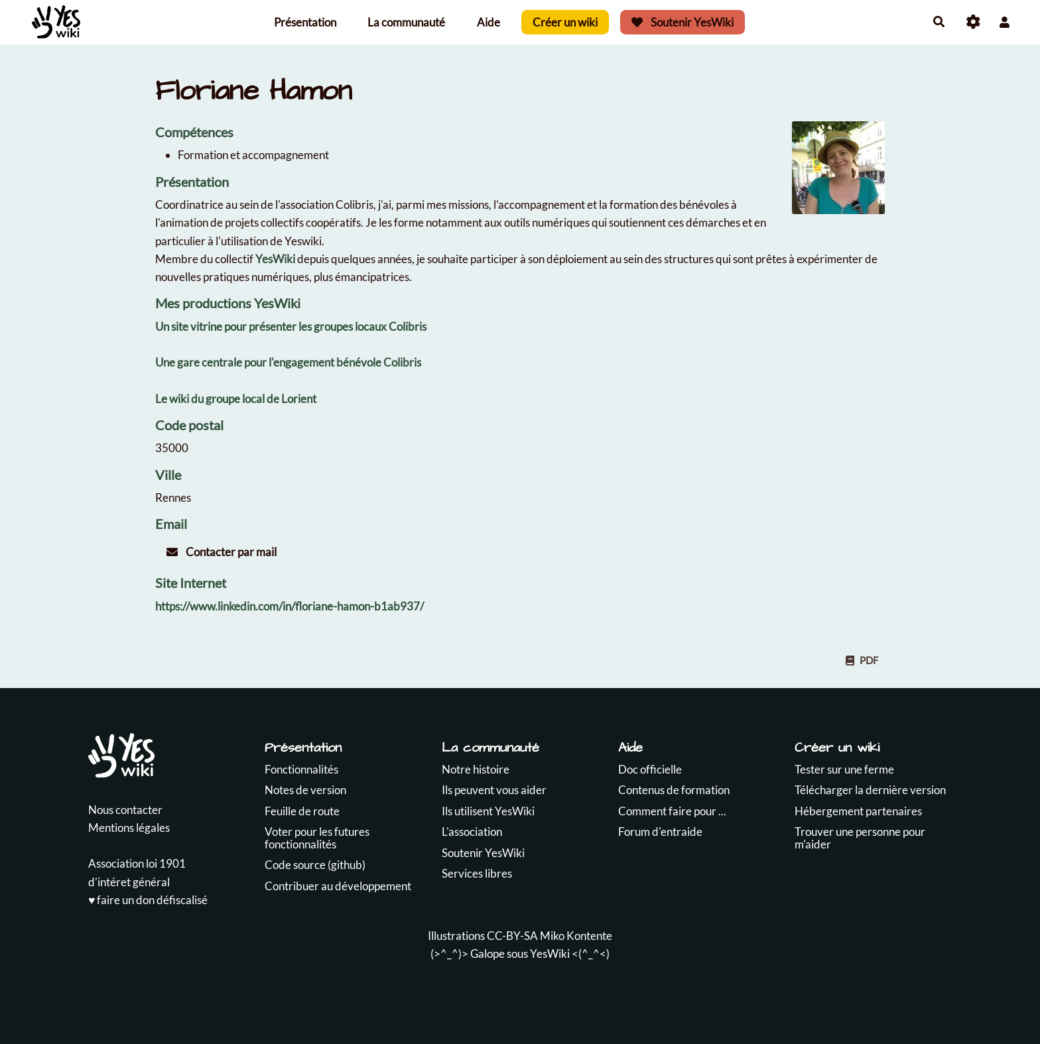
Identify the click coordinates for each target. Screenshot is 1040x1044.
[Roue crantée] (973, 22)
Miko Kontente (576, 936)
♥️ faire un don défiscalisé (148, 900)
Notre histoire (475, 769)
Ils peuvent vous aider (494, 790)
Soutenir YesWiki (682, 22)
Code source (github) (315, 865)
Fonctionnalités (301, 769)
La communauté (406, 22)
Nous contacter (125, 810)
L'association (472, 832)
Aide (488, 22)
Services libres (477, 873)
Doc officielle (650, 769)
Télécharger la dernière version (870, 790)
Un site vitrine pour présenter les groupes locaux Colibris (290, 326)
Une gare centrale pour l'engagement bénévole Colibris (288, 362)
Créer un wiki (565, 22)
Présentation (305, 22)
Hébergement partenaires (858, 811)
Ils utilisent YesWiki (488, 811)
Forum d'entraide (660, 832)
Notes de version (305, 790)
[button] (1004, 22)
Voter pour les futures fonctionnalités (317, 838)
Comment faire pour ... (672, 811)
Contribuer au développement (338, 886)
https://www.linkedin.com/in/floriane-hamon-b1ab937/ (289, 606)
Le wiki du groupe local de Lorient (235, 399)
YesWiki (275, 259)
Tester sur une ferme (844, 769)
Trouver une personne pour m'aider (860, 838)
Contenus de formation (674, 790)
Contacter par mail (221, 552)
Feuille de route (302, 811)
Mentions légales (129, 828)
